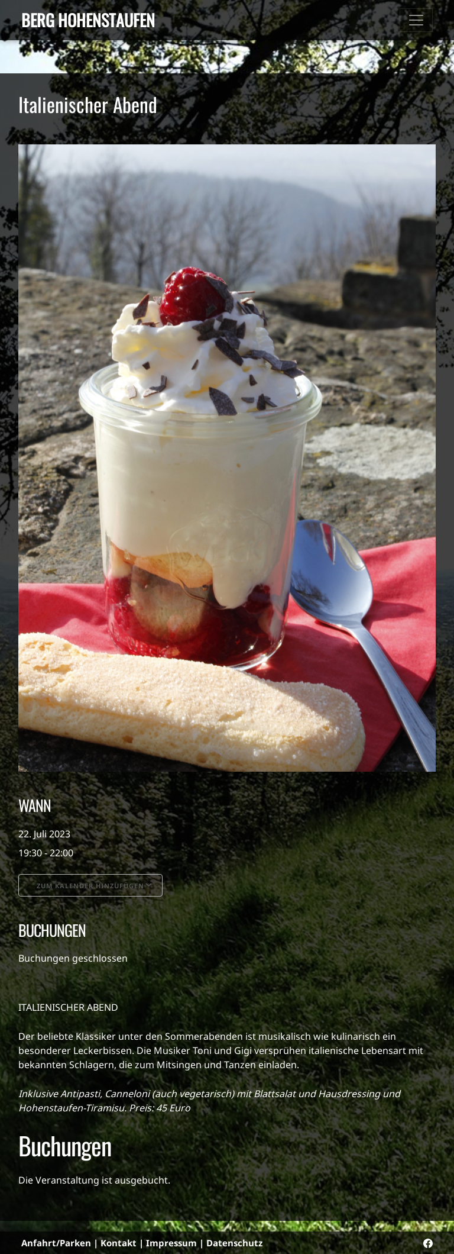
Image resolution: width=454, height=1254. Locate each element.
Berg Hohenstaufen (88, 20)
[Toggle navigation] (416, 20)
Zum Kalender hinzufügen (90, 885)
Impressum (171, 1243)
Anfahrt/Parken (56, 1243)
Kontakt (118, 1243)
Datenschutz (234, 1243)
